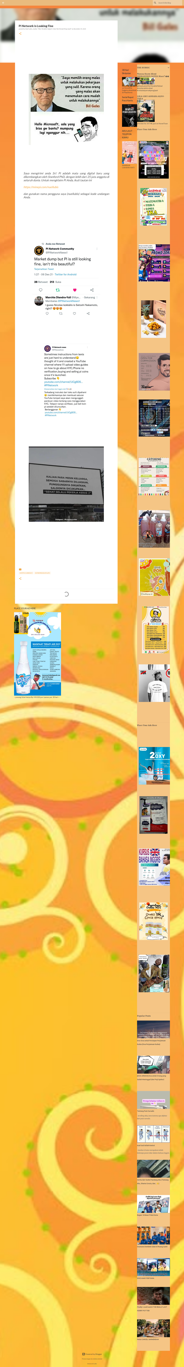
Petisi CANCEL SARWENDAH (148, 1339)
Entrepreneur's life (42, 573)
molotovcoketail (97, 1359)
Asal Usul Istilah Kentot (146, 1145)
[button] (20, 33)
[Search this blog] (169, 3)
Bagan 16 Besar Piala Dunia (147, 1215)
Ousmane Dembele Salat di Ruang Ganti (152, 1247)
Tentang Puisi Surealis (145, 1111)
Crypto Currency (26, 573)
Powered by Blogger (92, 1354)
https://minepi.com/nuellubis (41, 187)
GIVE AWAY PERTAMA (145, 1278)
